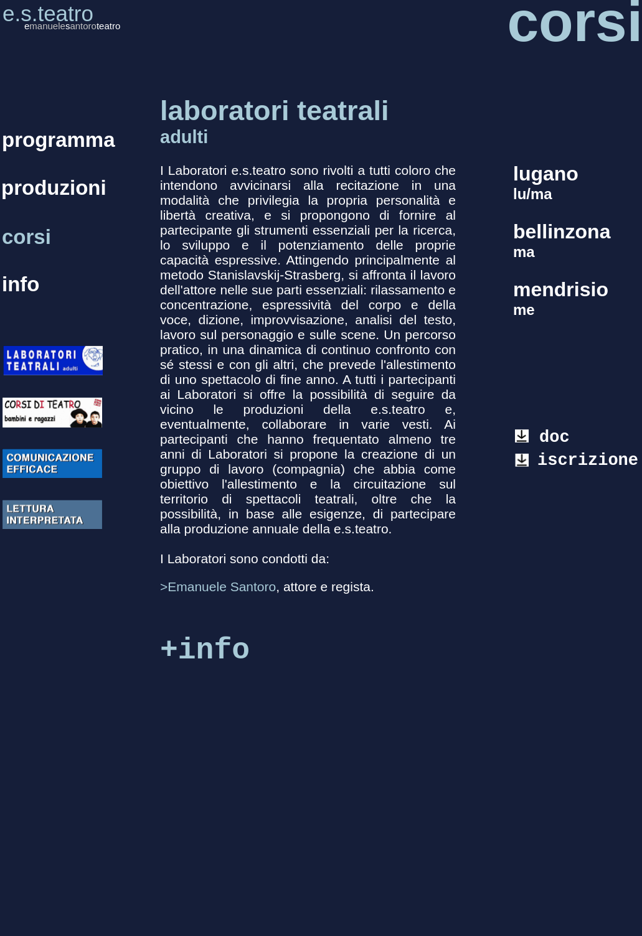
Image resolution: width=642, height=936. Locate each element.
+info (205, 650)
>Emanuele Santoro (218, 586)
